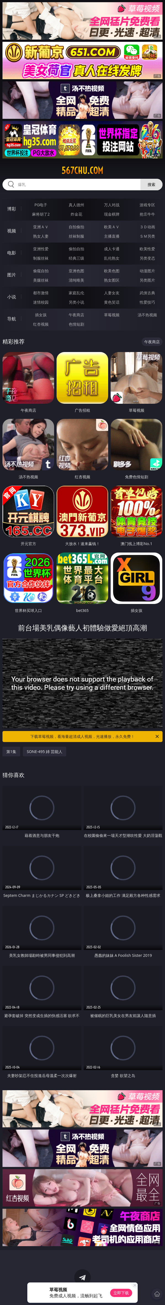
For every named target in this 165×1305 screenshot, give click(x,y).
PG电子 (40, 204)
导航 (11, 319)
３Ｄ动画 (147, 226)
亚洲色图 (76, 270)
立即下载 (121, 1292)
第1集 (11, 751)
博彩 (11, 209)
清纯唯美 (76, 280)
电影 (11, 253)
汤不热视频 (147, 314)
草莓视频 (111, 314)
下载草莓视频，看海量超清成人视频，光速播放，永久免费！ (95, 736)
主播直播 (111, 236)
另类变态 (147, 258)
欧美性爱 (147, 248)
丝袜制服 (76, 236)
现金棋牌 (111, 214)
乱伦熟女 (111, 258)
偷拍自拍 (76, 248)
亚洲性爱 (41, 248)
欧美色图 (111, 270)
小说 (11, 297)
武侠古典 (147, 292)
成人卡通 (111, 248)
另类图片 (147, 280)
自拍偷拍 (76, 226)
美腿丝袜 (41, 280)
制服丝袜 (41, 258)
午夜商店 (76, 314)
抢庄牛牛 (147, 214)
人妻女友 (111, 292)
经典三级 (76, 258)
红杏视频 (41, 324)
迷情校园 (41, 302)
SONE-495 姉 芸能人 (44, 751)
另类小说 (76, 302)
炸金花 (76, 214)
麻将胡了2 (41, 214)
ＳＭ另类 (147, 236)
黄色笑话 (111, 302)
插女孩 (41, 314)
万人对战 (111, 204)
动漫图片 (147, 270)
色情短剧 (76, 324)
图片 (11, 275)
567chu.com (82, 170)
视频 (11, 231)
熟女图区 (111, 280)
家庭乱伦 (76, 292)
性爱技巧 (147, 302)
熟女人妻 (41, 236)
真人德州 (76, 204)
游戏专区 (147, 204)
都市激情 (41, 292)
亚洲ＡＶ (41, 226)
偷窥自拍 (41, 270)
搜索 (151, 184)
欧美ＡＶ (111, 226)
